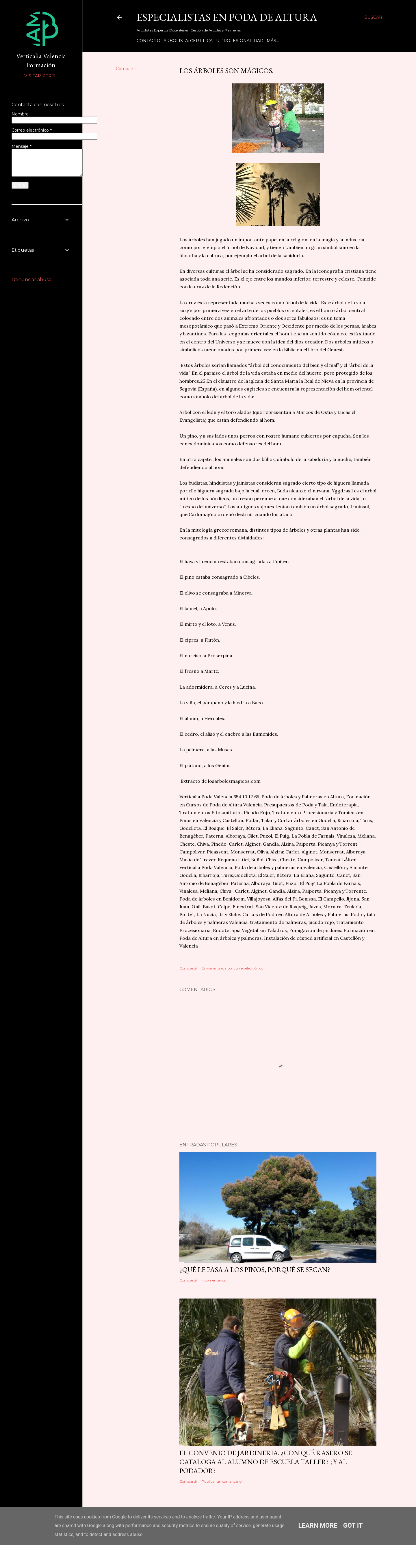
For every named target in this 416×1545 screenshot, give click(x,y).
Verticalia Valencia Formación (41, 60)
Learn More (317, 1525)
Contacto (148, 40)
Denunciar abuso (31, 279)
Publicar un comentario (222, 1481)
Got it (353, 1525)
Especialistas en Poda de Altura (227, 17)
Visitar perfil (41, 76)
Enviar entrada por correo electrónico (232, 968)
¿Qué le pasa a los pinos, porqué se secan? (254, 1269)
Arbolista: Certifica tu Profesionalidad (213, 40)
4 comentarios (214, 1280)
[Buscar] (373, 17)
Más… (273, 40)
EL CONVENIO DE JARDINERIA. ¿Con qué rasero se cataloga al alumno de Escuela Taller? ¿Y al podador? (265, 1461)
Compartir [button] (126, 68)
